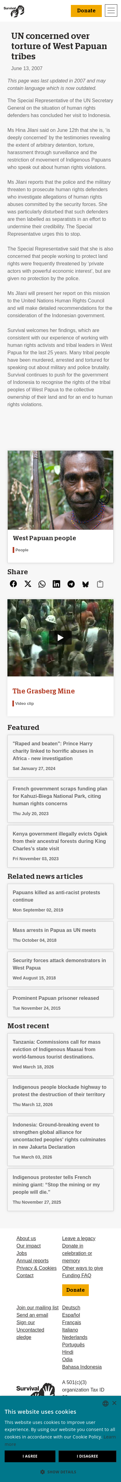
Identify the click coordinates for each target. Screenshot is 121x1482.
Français (71, 1322)
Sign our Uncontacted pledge (30, 1330)
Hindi (67, 1352)
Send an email (32, 1315)
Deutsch (71, 1307)
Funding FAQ (76, 1275)
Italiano (70, 1330)
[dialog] (60, 1439)
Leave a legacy (79, 1238)
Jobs (21, 1253)
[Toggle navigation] (111, 10)
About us (26, 1238)
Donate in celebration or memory (77, 1253)
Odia (67, 1359)
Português (73, 1344)
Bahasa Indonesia (82, 1367)
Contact (24, 1275)
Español (71, 1315)
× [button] (114, 1403)
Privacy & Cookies (36, 1268)
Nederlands (75, 1337)
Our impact (28, 1245)
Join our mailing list (37, 1307)
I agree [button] (30, 1456)
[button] (60, 1472)
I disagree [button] (87, 1456)
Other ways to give (82, 1268)
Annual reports (32, 1260)
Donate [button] (86, 10)
